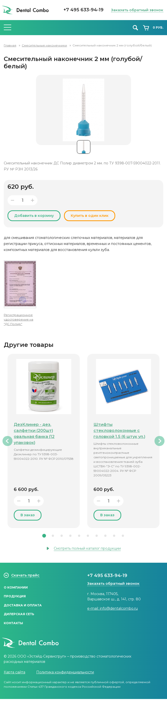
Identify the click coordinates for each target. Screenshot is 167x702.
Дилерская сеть (19, 616)
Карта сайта (14, 675)
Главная (10, 45)
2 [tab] (53, 536)
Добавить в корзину (34, 215)
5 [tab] (79, 536)
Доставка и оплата (23, 607)
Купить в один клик (89, 215)
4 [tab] (70, 536)
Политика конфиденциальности (65, 675)
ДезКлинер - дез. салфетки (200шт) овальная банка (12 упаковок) (34, 433)
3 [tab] (61, 536)
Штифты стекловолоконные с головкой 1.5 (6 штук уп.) (119, 430)
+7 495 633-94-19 (84, 10)
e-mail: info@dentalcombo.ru (112, 608)
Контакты (13, 626)
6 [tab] (88, 536)
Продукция (15, 597)
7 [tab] (97, 536)
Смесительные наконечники (44, 45)
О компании (16, 588)
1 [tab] (44, 536)
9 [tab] (114, 536)
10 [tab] (123, 536)
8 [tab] (105, 536)
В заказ (27, 515)
